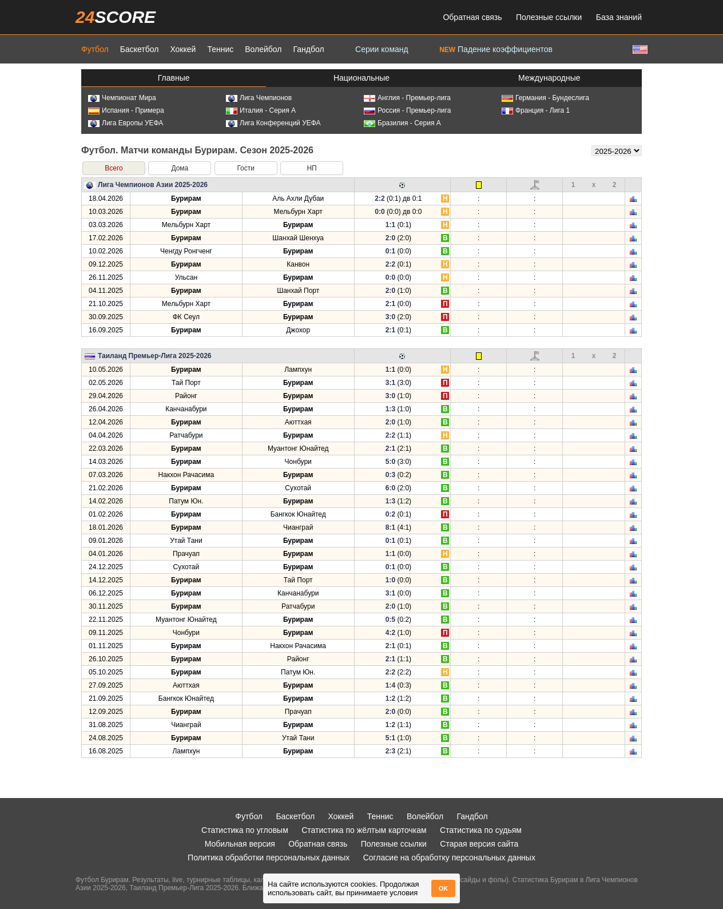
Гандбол (308, 49)
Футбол (95, 49)
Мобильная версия (240, 843)
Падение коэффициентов (496, 49)
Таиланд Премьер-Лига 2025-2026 (155, 356)
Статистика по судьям (481, 830)
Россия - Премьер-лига (407, 110)
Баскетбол (139, 49)
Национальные (361, 77)
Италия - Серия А (261, 110)
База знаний (619, 17)
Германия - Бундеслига (545, 98)
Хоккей (183, 49)
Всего (113, 168)
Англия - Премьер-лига (407, 98)
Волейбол (263, 49)
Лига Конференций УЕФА (273, 123)
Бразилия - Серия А (402, 123)
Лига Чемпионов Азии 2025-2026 (153, 185)
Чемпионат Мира (122, 98)
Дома (179, 168)
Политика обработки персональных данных (268, 857)
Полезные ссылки (549, 17)
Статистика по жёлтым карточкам (364, 830)
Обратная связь (472, 17)
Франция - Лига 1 (536, 110)
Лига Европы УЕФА (125, 123)
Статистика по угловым (244, 830)
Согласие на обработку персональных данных (449, 857)
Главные (174, 77)
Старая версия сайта (479, 843)
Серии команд (381, 49)
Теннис (220, 49)
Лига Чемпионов (259, 98)
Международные (549, 77)
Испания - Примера (126, 110)
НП (311, 168)
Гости (246, 168)
